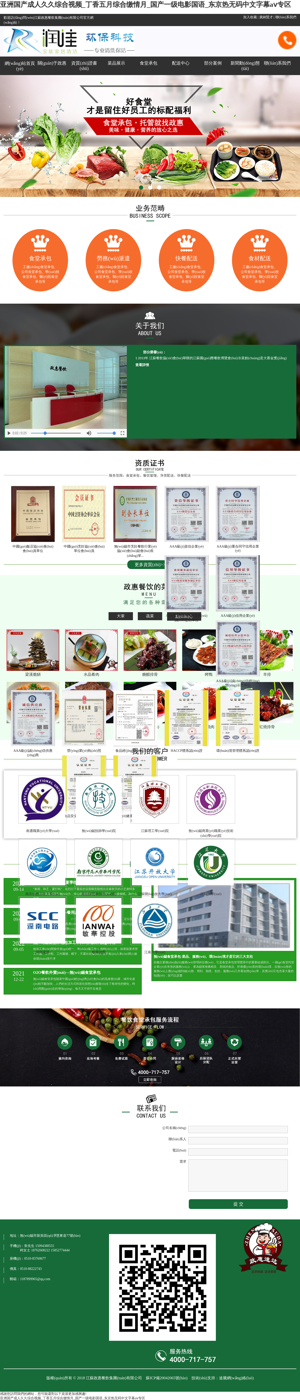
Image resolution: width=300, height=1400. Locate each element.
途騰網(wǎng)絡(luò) (236, 1378)
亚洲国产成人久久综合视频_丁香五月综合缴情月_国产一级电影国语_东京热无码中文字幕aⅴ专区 (145, 4)
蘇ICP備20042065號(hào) (167, 1378)
